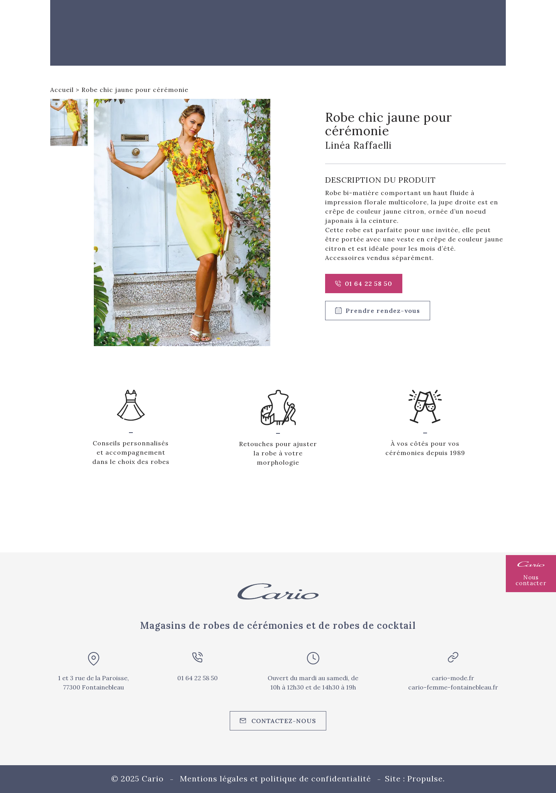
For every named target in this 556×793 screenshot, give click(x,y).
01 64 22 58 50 (363, 283)
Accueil (62, 89)
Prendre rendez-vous (377, 310)
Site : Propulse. (415, 778)
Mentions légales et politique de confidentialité (275, 778)
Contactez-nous (278, 721)
